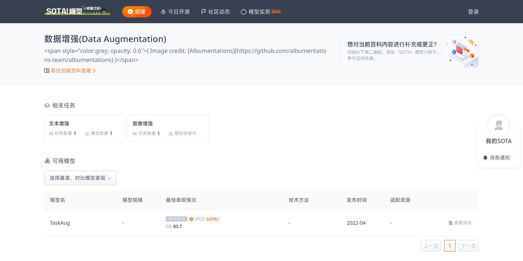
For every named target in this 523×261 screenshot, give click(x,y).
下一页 (468, 246)
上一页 (431, 246)
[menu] (307, 11)
